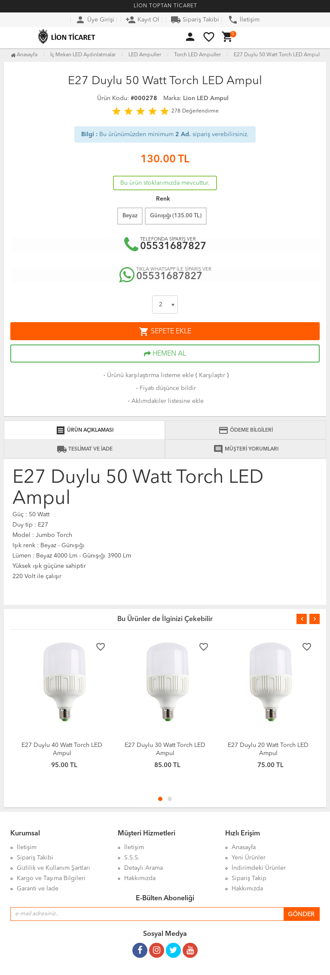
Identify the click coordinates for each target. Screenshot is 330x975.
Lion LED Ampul (206, 98)
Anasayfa (24, 55)
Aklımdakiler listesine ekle (165, 401)
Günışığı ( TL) (176, 216)
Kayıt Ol (142, 20)
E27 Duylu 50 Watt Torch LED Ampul (277, 55)
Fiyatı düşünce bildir (165, 388)
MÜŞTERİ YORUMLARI (245, 449)
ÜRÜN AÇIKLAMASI (84, 430)
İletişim (244, 20)
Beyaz (130, 216)
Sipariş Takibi (195, 20)
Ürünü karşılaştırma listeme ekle (148, 375)
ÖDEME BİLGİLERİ (245, 430)
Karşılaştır (212, 375)
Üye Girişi (94, 20)
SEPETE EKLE (165, 331)
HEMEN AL (165, 354)
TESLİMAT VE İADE (85, 449)
